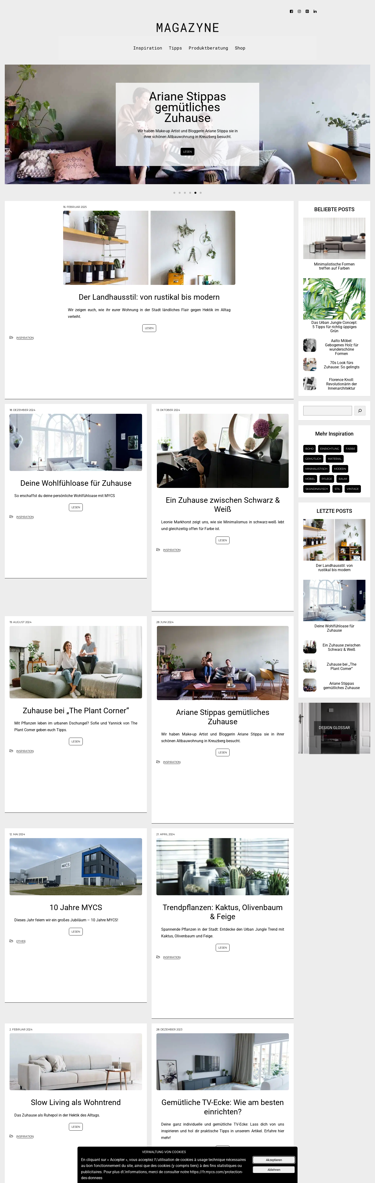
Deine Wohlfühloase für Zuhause (76, 483)
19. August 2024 (21, 622)
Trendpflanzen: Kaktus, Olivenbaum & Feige (223, 912)
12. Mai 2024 (17, 834)
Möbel (310, 479)
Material (335, 458)
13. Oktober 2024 (168, 410)
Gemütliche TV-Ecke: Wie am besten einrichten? (222, 1107)
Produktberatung (208, 48)
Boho (309, 448)
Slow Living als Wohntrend (76, 1102)
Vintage (353, 489)
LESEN (187, 151)
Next (361, 124)
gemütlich (313, 458)
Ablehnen (274, 1171)
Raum (343, 479)
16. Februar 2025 (75, 207)
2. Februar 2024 (21, 1029)
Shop (240, 48)
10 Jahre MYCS (76, 907)
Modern (340, 468)
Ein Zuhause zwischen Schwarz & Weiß (223, 505)
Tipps (175, 48)
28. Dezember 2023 (169, 1029)
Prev (13, 124)
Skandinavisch (316, 489)
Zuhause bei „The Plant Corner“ (76, 710)
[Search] (359, 410)
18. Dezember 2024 (22, 410)
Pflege (327, 479)
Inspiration (147, 48)
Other (21, 941)
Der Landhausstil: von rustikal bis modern (149, 297)
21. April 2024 (165, 834)
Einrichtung (329, 448)
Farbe (350, 448)
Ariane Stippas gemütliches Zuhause (223, 717)
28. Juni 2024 (165, 622)
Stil (337, 489)
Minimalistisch (316, 468)
